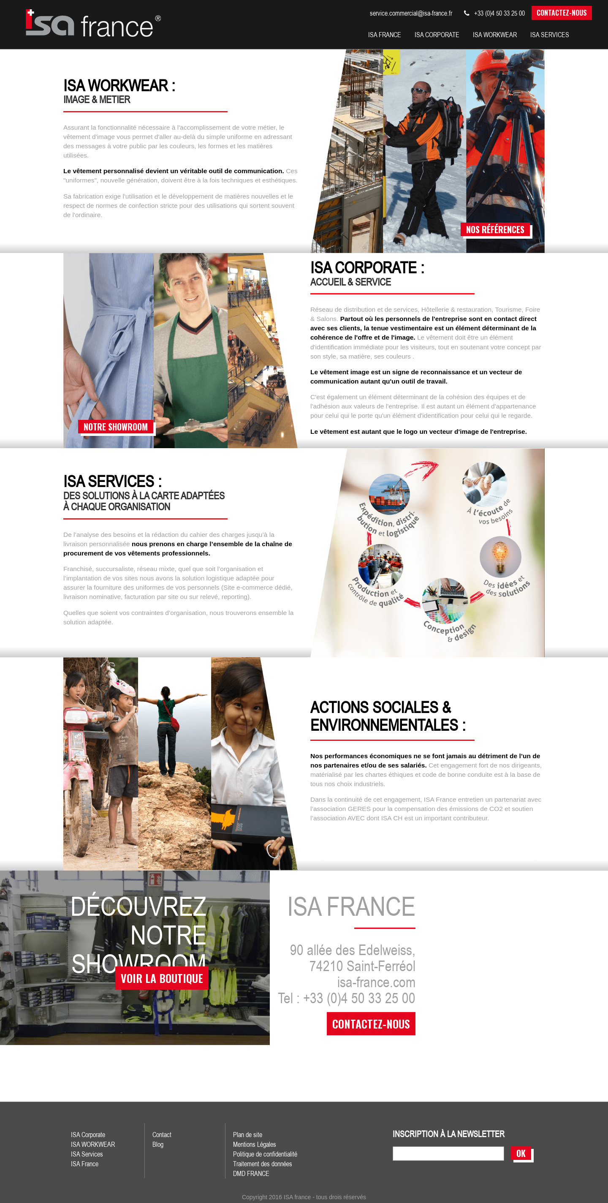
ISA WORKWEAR (93, 1144)
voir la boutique (160, 980)
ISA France (84, 1163)
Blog (157, 1144)
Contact (161, 1134)
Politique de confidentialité (265, 1153)
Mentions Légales (254, 1144)
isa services (549, 34)
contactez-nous (371, 1023)
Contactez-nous (562, 13)
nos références (495, 229)
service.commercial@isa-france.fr (411, 13)
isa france (384, 34)
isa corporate (437, 34)
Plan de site (247, 1134)
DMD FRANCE (251, 1173)
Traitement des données (262, 1163)
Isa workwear (495, 34)
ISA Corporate (88, 1134)
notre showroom (116, 426)
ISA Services (87, 1153)
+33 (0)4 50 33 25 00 (494, 13)
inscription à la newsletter (449, 1134)
